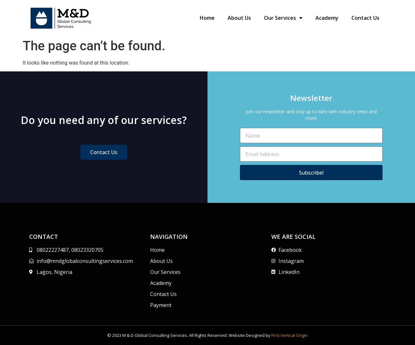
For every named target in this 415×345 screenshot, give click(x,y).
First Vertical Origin (289, 335)
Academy (326, 17)
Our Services (283, 18)
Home (207, 17)
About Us (239, 17)
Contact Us (365, 17)
